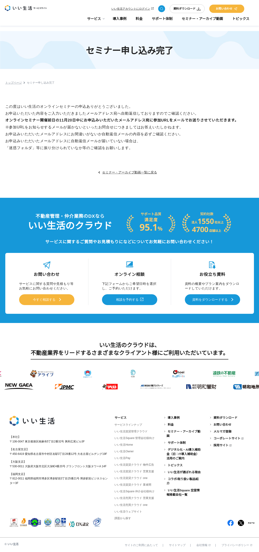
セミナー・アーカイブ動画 (202, 21)
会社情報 (203, 543)
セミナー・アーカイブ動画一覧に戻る (129, 173)
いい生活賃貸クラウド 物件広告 (134, 463)
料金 (139, 21)
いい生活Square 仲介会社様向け (134, 490)
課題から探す (122, 516)
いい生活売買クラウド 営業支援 (134, 496)
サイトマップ (177, 543)
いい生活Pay (122, 456)
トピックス (240, 21)
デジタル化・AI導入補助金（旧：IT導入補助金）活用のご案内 (183, 453)
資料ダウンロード (187, 9)
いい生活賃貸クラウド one (130, 476)
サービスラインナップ (128, 423)
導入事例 (119, 21)
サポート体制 (162, 21)
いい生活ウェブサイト (128, 510)
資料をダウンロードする (210, 299)
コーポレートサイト (226, 437)
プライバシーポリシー (236, 543)
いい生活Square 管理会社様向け (134, 436)
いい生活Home (123, 443)
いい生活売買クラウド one (130, 503)
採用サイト (220, 444)
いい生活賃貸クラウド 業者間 (132, 483)
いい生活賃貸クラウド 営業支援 (134, 470)
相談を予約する (127, 299)
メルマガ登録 (222, 430)
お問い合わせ (227, 9)
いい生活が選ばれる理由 (184, 471)
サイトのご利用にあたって (141, 543)
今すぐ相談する (44, 299)
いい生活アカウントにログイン (130, 9)
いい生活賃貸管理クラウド (131, 430)
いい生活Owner (124, 450)
